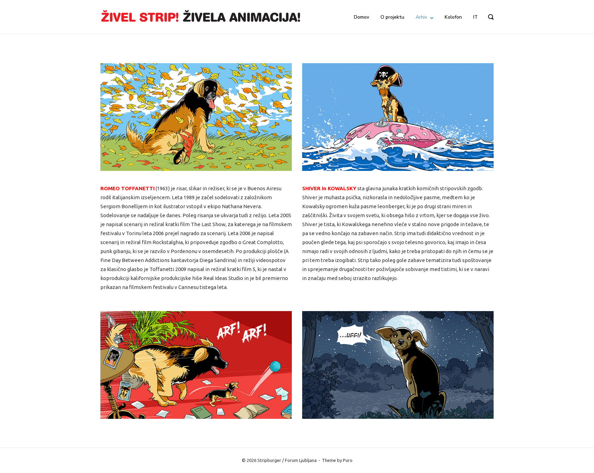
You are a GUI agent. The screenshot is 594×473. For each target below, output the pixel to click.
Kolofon (453, 17)
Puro (348, 460)
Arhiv (421, 17)
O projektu (392, 17)
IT (475, 17)
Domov (361, 17)
